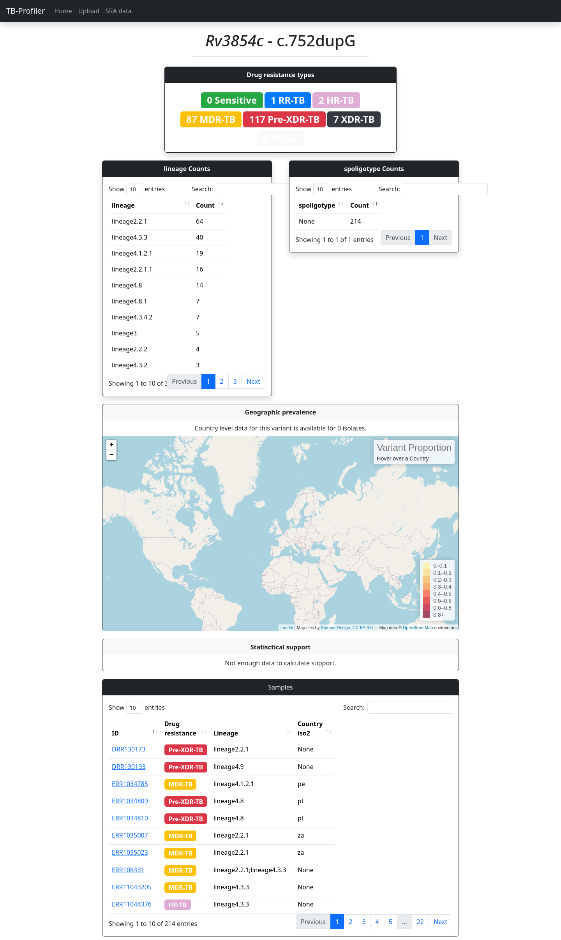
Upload (88, 11)
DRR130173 (129, 739)
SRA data (119, 11)
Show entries (137, 189)
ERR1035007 (130, 826)
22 (420, 912)
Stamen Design (335, 627)
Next (253, 381)
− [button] (111, 455)
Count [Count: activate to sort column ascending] (205, 205)
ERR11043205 (132, 877)
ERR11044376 (132, 895)
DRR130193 (129, 757)
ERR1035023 (130, 843)
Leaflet (286, 627)
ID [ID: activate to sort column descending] (115, 724)
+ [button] (111, 445)
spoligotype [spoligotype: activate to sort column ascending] (317, 205)
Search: (246, 189)
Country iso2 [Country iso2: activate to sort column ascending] (331, 724)
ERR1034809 (130, 791)
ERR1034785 (130, 774)
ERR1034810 (130, 808)
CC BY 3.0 (363, 627)
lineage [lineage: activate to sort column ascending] (123, 205)
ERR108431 (128, 860)
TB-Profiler (25, 10)
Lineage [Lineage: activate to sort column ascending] (240, 724)
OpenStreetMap (418, 627)
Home (63, 11)
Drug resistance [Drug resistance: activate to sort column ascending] (188, 724)
